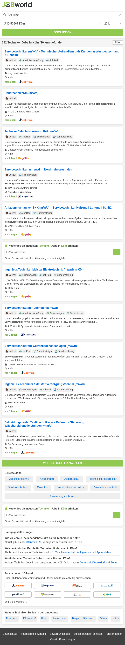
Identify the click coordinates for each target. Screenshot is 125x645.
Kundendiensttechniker (70, 487)
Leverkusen (60, 618)
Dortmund (85, 562)
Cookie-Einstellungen (62, 639)
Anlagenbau (47, 478)
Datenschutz (10, 633)
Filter (118, 42)
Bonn (114, 562)
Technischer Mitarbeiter (103, 478)
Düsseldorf (98, 562)
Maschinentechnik (18, 478)
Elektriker (42, 487)
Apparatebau (71, 478)
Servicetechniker (17, 487)
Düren (103, 618)
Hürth (115, 618)
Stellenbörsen (114, 633)
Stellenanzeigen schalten (88, 633)
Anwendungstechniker (62, 496)
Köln (35, 42)
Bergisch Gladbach (83, 618)
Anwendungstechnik (105, 487)
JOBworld (31, 542)
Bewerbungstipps (60, 633)
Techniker (14, 42)
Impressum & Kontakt (33, 633)
